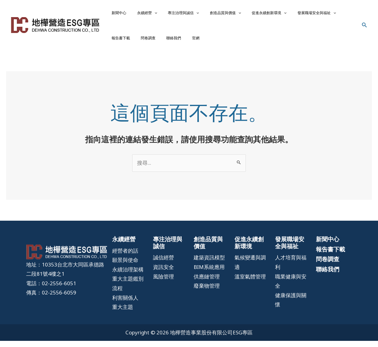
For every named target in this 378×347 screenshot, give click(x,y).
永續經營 (136, 14)
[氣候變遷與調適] (250, 268)
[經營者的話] (125, 257)
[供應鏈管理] (207, 282)
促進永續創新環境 (236, 14)
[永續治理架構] (128, 276)
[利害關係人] (125, 304)
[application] (143, 14)
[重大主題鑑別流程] (128, 289)
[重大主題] (122, 313)
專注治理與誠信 (165, 14)
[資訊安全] (163, 273)
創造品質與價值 (200, 14)
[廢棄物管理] (207, 292)
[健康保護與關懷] (291, 306)
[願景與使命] (125, 266)
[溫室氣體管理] (250, 282)
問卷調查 (329, 14)
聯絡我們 (115, 42)
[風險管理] (163, 282)
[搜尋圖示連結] (364, 28)
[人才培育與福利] (291, 268)
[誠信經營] (163, 264)
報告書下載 (309, 14)
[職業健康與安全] (291, 287)
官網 (130, 42)
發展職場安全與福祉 (277, 14)
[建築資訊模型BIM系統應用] (209, 268)
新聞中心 (115, 14)
